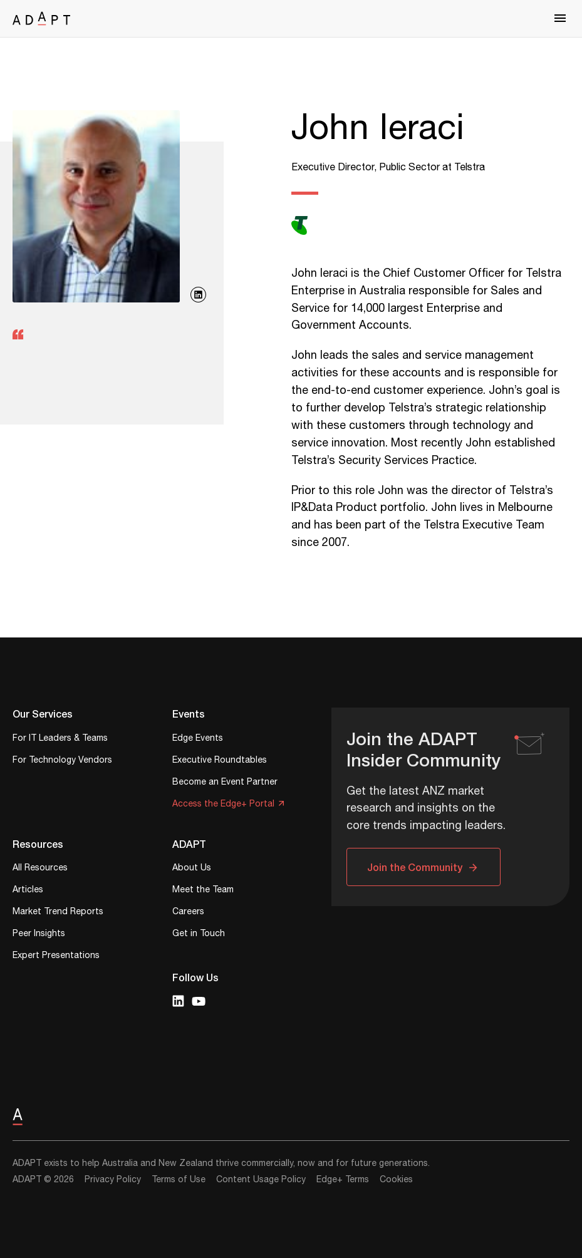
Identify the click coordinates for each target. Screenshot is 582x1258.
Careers (188, 913)
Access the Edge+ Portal (223, 805)
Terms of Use (178, 1180)
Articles (28, 891)
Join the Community (414, 867)
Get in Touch (198, 935)
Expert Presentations (56, 956)
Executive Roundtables (219, 761)
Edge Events (197, 739)
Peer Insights (39, 935)
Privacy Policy (113, 1180)
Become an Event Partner (225, 783)
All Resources (40, 869)
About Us (191, 869)
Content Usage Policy (261, 1180)
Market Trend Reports (58, 913)
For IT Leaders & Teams (60, 739)
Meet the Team (203, 891)
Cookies (396, 1180)
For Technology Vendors (62, 761)
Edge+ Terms (342, 1180)
